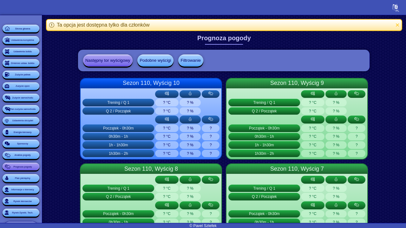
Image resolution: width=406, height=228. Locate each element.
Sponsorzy (42, 209)
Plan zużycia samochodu (42, 155)
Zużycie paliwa (42, 102)
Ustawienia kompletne (42, 49)
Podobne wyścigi (178, 61)
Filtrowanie (216, 61)
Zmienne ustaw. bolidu (43, 84)
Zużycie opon (42, 120)
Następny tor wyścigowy (128, 61)
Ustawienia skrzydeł (42, 173)
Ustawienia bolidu (42, 67)
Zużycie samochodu (42, 138)
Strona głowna (43, 31)
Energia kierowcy (43, 191)
